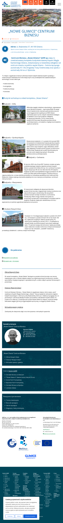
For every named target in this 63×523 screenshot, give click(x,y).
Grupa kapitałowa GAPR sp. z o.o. (58, 487)
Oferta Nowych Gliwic (12, 272)
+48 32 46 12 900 (30, 334)
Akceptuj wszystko (30, 516)
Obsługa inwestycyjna (38, 491)
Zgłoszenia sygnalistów (7, 489)
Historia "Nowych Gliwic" (13, 288)
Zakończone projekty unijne (28, 482)
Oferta (6, 476)
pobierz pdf (5, 39)
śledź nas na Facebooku (49, 433)
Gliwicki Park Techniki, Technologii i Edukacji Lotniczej (17, 485)
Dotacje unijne (37, 485)
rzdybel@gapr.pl (30, 333)
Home (6, 475)
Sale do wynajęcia (11, 405)
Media (57, 491)
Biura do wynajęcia (12, 403)
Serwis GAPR (5, 473)
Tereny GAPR (14, 42)
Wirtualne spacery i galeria (14, 307)
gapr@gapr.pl (46, 429)
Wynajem (15, 495)
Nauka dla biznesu (27, 496)
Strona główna (7, 42)
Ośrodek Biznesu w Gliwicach (15, 375)
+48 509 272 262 (30, 336)
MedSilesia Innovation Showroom (27, 493)
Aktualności (7, 478)
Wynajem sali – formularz (11, 261)
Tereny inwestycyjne (12, 400)
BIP (40, 2)
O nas (6, 484)
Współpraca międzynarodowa (39, 494)
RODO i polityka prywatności (7, 494)
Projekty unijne (25, 474)
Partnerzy (58, 479)
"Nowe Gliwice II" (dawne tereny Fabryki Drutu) (20, 377)
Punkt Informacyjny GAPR (38, 479)
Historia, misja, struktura (58, 476)
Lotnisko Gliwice (11, 388)
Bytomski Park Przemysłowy (14, 383)
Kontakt (6, 486)
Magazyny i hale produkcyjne (15, 408)
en (36, 3)
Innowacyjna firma (38, 482)
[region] (21, 508)
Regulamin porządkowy (10, 258)
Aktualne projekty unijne (27, 478)
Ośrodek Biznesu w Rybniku (14, 385)
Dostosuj (9, 516)
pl (35, 3)
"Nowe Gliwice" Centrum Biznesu (17, 478)
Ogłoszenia (7, 480)
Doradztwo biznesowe (37, 488)
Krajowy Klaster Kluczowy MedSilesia (26, 488)
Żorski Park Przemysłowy (14, 380)
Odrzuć (19, 516)
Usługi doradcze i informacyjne (36, 475)
